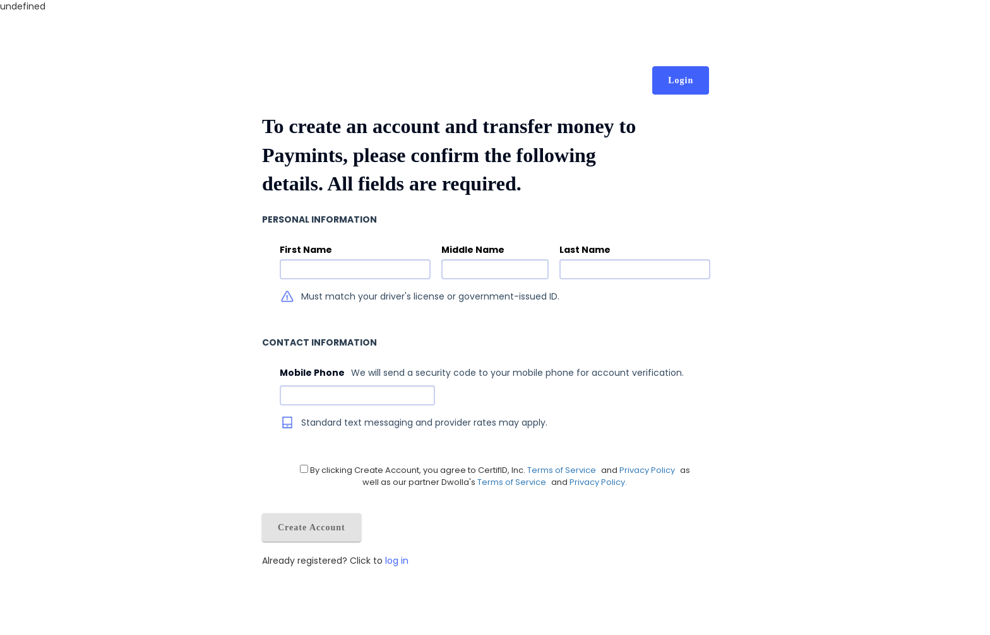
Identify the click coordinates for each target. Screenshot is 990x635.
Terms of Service (564, 470)
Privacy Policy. (598, 482)
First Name (306, 249)
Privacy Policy (648, 470)
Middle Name (472, 249)
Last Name (585, 249)
